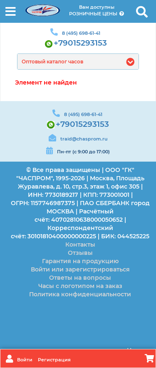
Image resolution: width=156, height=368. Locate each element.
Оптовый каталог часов (52, 61)
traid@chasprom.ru (83, 139)
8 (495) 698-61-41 (81, 33)
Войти (25, 360)
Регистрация (54, 360)
